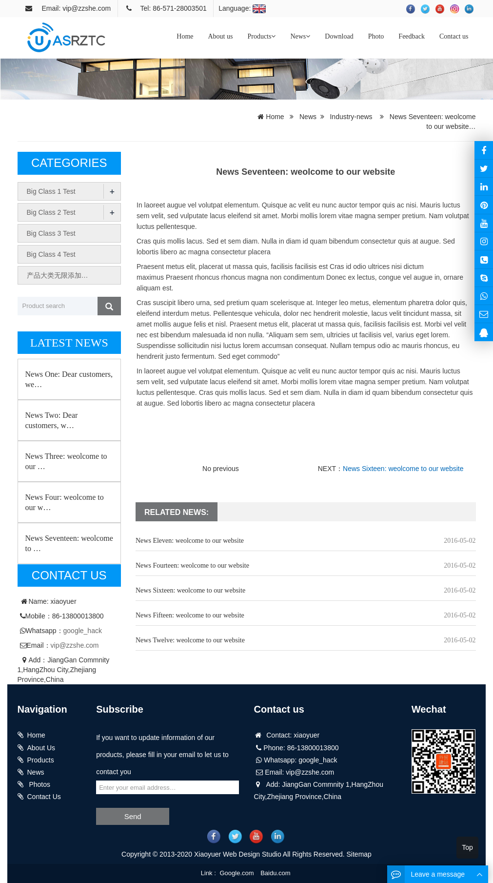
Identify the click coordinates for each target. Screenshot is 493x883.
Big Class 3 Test (51, 233)
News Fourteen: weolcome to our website (192, 565)
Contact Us (44, 797)
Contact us (454, 36)
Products (261, 36)
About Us (41, 748)
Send (132, 816)
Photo (376, 36)
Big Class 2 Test (51, 212)
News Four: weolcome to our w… (64, 502)
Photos (38, 784)
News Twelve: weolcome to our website (190, 640)
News (300, 36)
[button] (273, 36)
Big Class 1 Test (51, 191)
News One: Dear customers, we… (69, 379)
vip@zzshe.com (75, 645)
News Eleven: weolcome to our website (190, 540)
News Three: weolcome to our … (66, 461)
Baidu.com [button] (275, 873)
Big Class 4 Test (51, 254)
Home (185, 36)
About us (220, 36)
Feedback (411, 36)
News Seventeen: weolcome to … (69, 543)
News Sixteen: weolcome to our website (403, 468)
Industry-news (351, 117)
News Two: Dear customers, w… (51, 420)
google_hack (82, 631)
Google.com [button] (236, 873)
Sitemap (359, 854)
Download (339, 36)
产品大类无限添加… (57, 275)
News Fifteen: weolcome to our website (190, 615)
